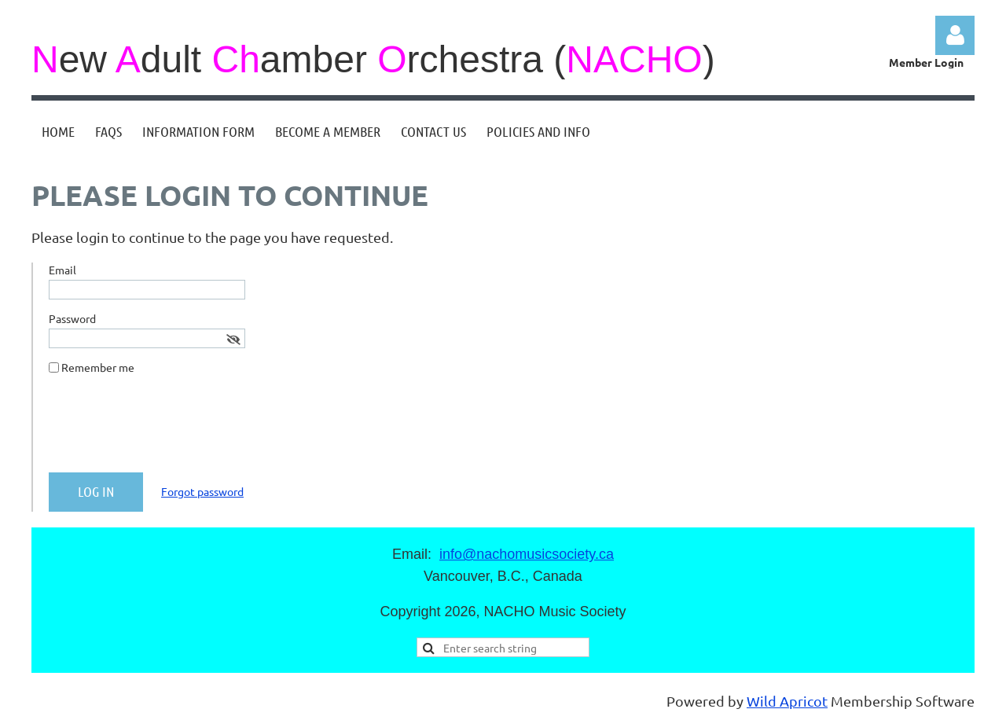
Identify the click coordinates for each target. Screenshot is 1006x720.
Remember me (97, 367)
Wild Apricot (787, 700)
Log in (955, 35)
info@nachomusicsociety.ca (526, 554)
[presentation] (168, 430)
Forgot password (202, 491)
